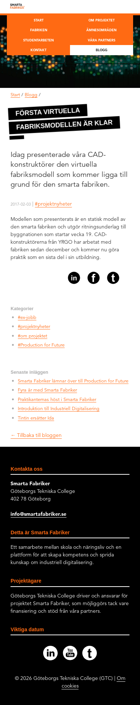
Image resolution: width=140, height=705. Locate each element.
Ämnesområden (101, 30)
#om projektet (32, 336)
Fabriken (38, 30)
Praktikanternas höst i (57, 399)
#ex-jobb (27, 317)
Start (39, 20)
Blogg (101, 50)
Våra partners (101, 40)
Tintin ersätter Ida (36, 418)
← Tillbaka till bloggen (36, 435)
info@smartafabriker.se (38, 514)
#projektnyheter (53, 203)
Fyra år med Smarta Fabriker (47, 390)
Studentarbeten (38, 40)
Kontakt (38, 50)
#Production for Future (41, 345)
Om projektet (101, 20)
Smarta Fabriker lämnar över (73, 381)
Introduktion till (58, 409)
